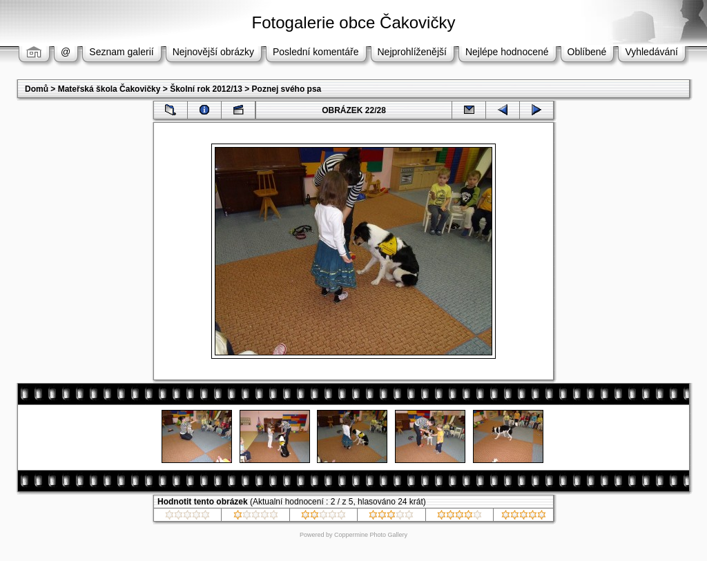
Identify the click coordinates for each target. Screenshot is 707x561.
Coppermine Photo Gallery (370, 534)
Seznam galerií (121, 51)
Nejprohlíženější (412, 51)
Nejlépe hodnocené (507, 51)
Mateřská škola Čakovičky (109, 89)
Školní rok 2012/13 (206, 89)
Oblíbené (587, 51)
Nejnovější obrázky (213, 51)
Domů (36, 89)
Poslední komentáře (316, 51)
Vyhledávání (651, 51)
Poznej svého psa (287, 89)
